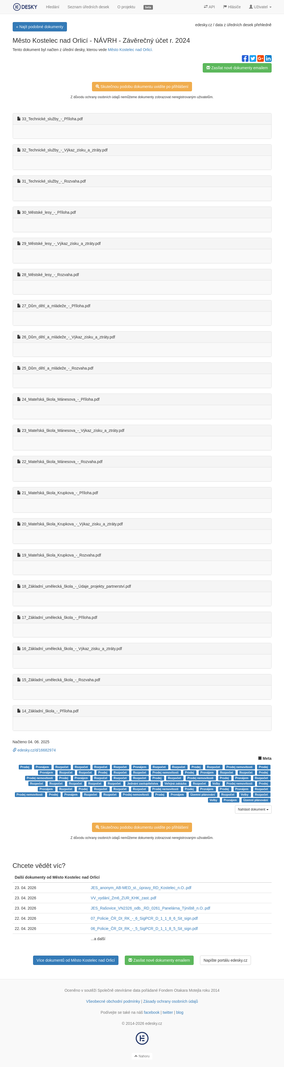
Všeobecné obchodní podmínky (113, 1001)
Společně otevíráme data (119, 990)
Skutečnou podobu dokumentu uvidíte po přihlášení (142, 86)
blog (179, 1012)
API (209, 7)
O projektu (126, 7)
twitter (168, 1012)
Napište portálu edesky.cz (225, 960)
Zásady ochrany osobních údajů (170, 1001)
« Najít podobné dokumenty (39, 27)
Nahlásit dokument (253, 809)
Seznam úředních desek (88, 7)
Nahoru (142, 1056)
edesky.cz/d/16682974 (34, 750)
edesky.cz (203, 25)
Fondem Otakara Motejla (180, 990)
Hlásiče (232, 7)
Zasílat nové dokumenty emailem (237, 68)
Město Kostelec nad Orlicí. (130, 49)
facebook (151, 1012)
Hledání (52, 7)
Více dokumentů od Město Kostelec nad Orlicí (76, 960)
